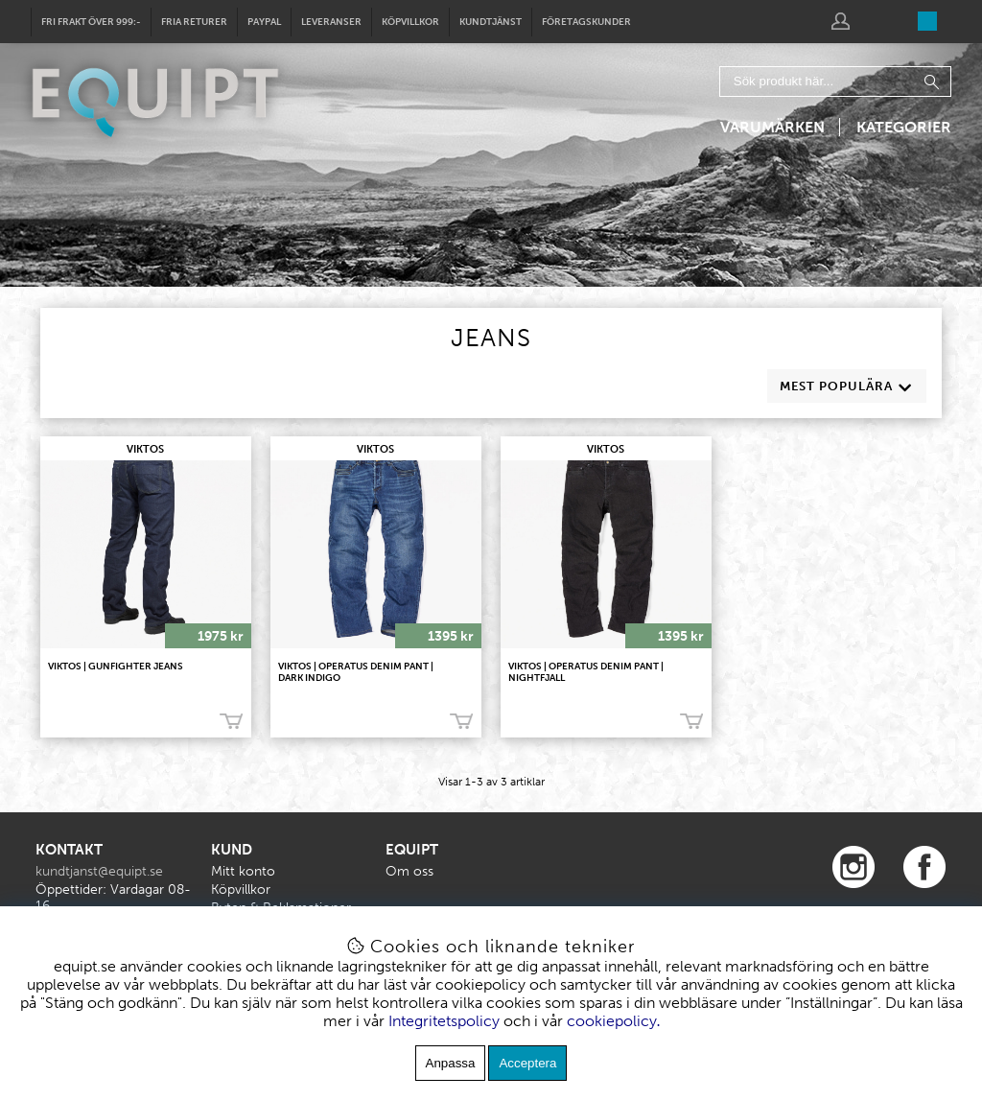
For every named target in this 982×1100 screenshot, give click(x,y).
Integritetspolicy (444, 1021)
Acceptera (527, 1063)
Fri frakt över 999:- (91, 22)
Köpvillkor (410, 22)
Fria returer (194, 22)
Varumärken (772, 127)
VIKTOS (145, 449)
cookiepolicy (612, 1021)
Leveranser (331, 22)
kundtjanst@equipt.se (99, 871)
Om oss (409, 871)
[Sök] (835, 81)
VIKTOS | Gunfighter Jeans (115, 666)
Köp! (231, 721)
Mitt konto (243, 871)
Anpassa (451, 1063)
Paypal (264, 22)
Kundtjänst (490, 22)
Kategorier (903, 127)
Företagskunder (586, 22)
